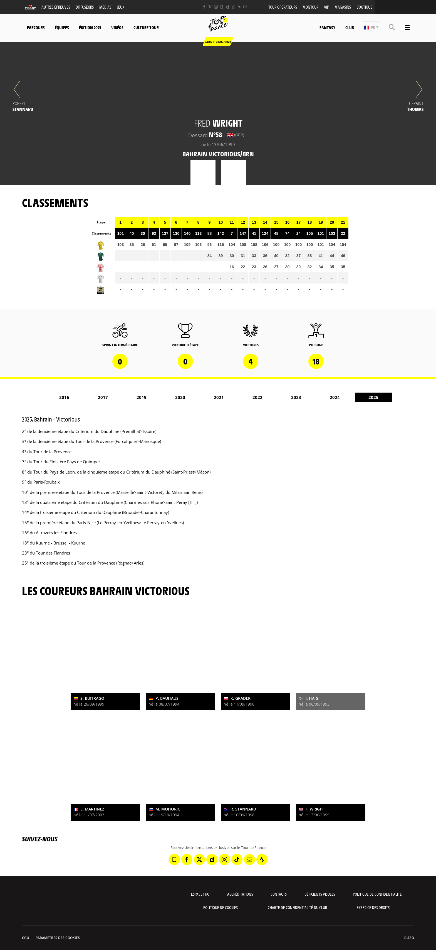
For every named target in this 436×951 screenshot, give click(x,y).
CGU (25, 937)
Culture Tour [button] (146, 27)
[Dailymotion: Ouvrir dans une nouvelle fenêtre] (228, 7)
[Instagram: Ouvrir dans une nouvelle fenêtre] (216, 7)
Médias (105, 6)
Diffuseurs (85, 6)
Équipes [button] (62, 27)
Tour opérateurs (282, 6)
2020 (180, 397)
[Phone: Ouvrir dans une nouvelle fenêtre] (222, 7)
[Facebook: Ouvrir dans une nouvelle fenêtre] (204, 7)
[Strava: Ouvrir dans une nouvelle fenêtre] (239, 7)
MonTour (310, 6)
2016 (64, 397)
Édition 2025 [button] (90, 27)
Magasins (343, 6)
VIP (326, 6)
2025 (373, 397)
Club (349, 27)
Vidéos (117, 27)
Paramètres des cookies (58, 937)
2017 (103, 397)
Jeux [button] (120, 6)
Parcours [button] (36, 27)
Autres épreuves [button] (55, 6)
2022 (257, 397)
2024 (335, 397)
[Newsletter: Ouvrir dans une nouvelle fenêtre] (245, 7)
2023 (296, 397)
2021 (219, 397)
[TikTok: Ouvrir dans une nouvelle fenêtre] (233, 7)
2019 (142, 397)
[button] (371, 27)
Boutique (364, 6)
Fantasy (327, 27)
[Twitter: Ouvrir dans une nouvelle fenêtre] (210, 7)
